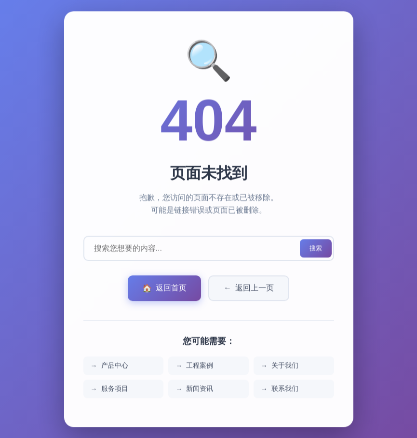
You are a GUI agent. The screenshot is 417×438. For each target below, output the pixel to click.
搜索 (315, 250)
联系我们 (284, 390)
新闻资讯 (199, 390)
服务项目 (114, 390)
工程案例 (199, 367)
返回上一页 (249, 290)
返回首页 (164, 290)
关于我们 (284, 367)
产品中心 (114, 367)
